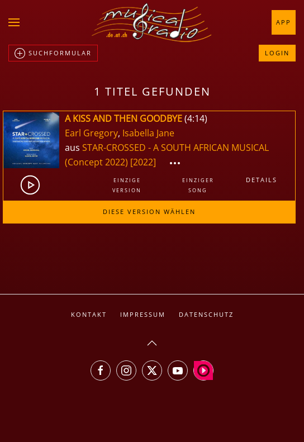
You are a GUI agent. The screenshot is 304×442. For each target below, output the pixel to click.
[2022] (143, 162)
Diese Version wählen (149, 211)
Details (261, 179)
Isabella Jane (148, 133)
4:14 (196, 118)
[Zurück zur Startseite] (152, 22)
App (283, 22)
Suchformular (53, 53)
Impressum (142, 314)
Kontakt (89, 314)
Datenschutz (206, 314)
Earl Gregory (91, 133)
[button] (14, 22)
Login (277, 53)
